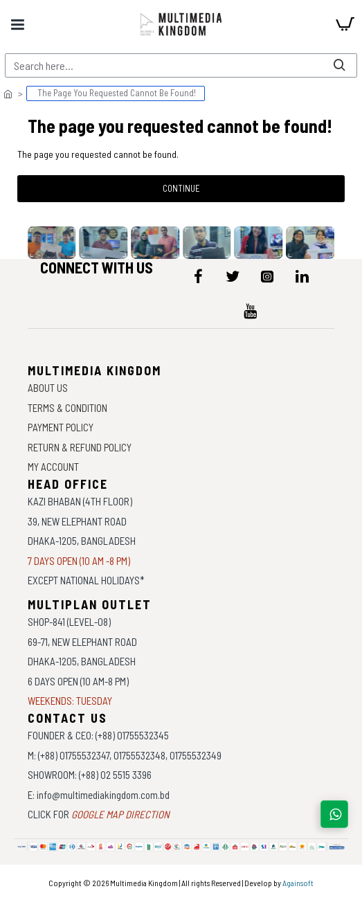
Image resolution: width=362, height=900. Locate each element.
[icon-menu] (198, 276)
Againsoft (298, 883)
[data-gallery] (56, 242)
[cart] (344, 24)
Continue (181, 188)
